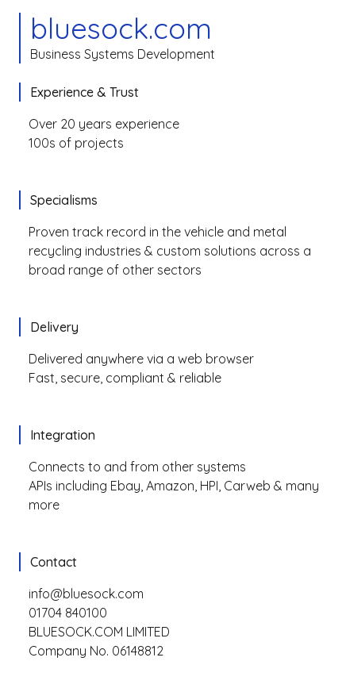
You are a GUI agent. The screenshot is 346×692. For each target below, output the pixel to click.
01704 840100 (68, 613)
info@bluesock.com (86, 594)
